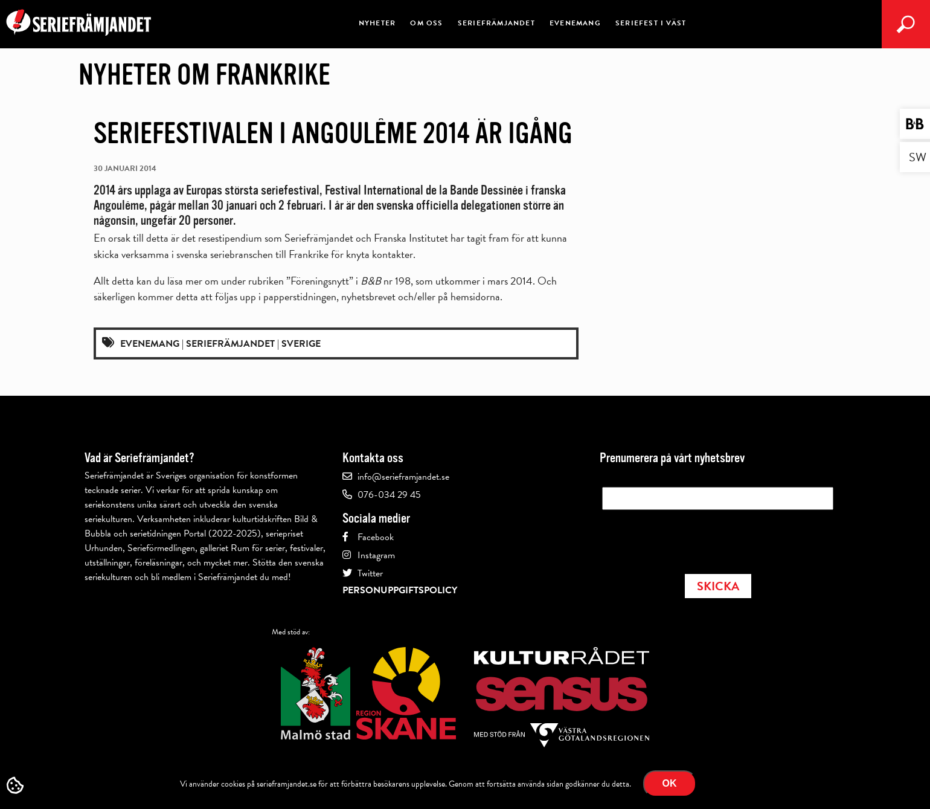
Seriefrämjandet (496, 23)
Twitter (370, 573)
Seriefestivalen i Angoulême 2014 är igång (333, 133)
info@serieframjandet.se (403, 476)
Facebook (376, 537)
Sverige (301, 344)
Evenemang (575, 23)
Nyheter (377, 23)
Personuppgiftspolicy (399, 590)
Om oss (426, 23)
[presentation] (694, 538)
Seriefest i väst (650, 23)
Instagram (376, 555)
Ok (669, 783)
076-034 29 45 (389, 495)
